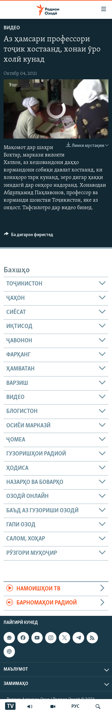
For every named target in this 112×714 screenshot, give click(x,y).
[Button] (28, 236)
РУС (75, 706)
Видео (12, 28)
